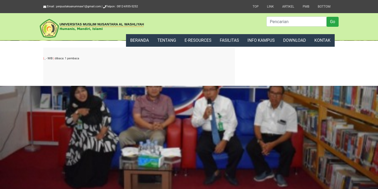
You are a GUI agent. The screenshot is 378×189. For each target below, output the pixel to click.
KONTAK (322, 40)
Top (256, 6)
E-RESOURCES (198, 40)
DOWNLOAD (294, 40)
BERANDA (139, 40)
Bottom (324, 6)
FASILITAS (229, 40)
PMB (306, 6)
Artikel (288, 6)
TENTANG (166, 40)
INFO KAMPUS (261, 40)
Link (270, 6)
